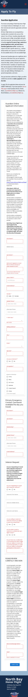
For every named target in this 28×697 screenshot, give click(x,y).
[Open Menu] (25, 3)
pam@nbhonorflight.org (12, 91)
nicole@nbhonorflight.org (17, 93)
